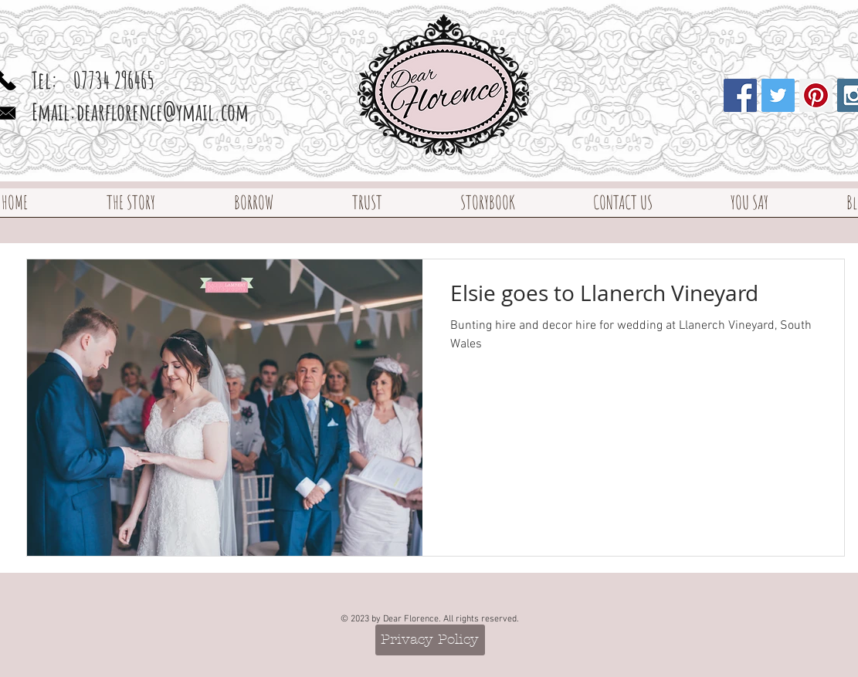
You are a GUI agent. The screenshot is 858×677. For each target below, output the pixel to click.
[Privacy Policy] (430, 640)
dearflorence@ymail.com (162, 111)
